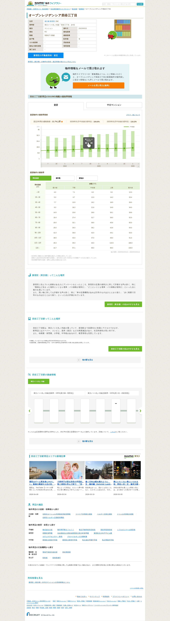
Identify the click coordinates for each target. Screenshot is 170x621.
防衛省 (45, 558)
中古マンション (112, 601)
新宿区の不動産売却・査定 (46, 55)
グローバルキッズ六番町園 (77, 536)
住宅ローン (77, 605)
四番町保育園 (47, 533)
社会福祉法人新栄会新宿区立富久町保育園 (73, 533)
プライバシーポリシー (121, 596)
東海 (50, 607)
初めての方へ (82, 596)
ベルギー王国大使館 (104, 514)
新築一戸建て (122, 601)
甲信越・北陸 (44, 607)
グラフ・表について (133, 115)
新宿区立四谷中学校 (50, 540)
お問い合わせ (137, 596)
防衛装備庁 (57, 558)
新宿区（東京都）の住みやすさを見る (123, 304)
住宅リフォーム (38, 605)
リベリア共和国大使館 (84, 514)
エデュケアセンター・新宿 (52, 536)
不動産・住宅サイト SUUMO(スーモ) (38, 601)
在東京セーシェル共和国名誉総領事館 (57, 514)
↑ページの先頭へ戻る (136, 588)
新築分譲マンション (99, 601)
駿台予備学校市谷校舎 (87, 530)
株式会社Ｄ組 (47, 530)
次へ (140, 411)
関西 (54, 607)
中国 (62, 607)
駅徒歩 (81, 178)
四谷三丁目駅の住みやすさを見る (125, 349)
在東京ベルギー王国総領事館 (53, 517)
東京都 (74, 9)
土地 (138, 601)
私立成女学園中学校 (89, 540)
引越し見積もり (68, 605)
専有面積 (36, 178)
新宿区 (81, 9)
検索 (141, 4)
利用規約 (106, 596)
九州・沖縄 (68, 607)
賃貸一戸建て (81, 601)
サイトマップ (95, 596)
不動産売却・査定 (49, 605)
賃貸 (54, 601)
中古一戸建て (131, 601)
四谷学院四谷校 (106, 530)
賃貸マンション (61, 601)
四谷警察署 (66, 552)
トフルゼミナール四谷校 (126, 530)
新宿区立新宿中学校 (69, 540)
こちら (112, 432)
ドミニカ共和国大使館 (125, 514)
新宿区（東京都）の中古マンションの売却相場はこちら (49, 582)
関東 (37, 607)
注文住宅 (29, 605)
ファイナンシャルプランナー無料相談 (106, 605)
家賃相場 (89, 601)
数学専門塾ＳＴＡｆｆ (66, 530)
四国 (58, 607)
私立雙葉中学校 (108, 540)
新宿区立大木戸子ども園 (103, 533)
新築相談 (59, 605)
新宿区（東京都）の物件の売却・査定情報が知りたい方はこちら (52, 62)
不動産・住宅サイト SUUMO (37, 9)
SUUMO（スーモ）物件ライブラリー (44, 3)
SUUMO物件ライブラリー (60, 9)
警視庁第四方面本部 (50, 552)
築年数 (58, 178)
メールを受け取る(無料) (98, 85)
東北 (33, 607)
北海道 (29, 607)
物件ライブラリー (87, 605)
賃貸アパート (72, 601)
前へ (30, 411)
